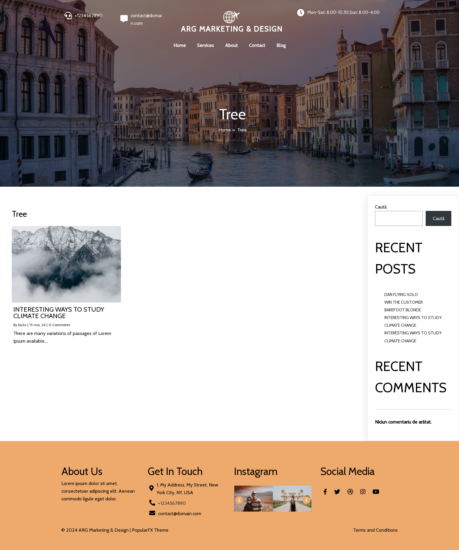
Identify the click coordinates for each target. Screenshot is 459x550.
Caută (381, 207)
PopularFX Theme (150, 530)
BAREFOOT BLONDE (402, 310)
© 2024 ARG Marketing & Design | (96, 530)
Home (225, 130)
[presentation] (239, 500)
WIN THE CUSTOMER (403, 302)
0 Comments (59, 325)
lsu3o (22, 325)
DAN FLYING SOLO (401, 294)
